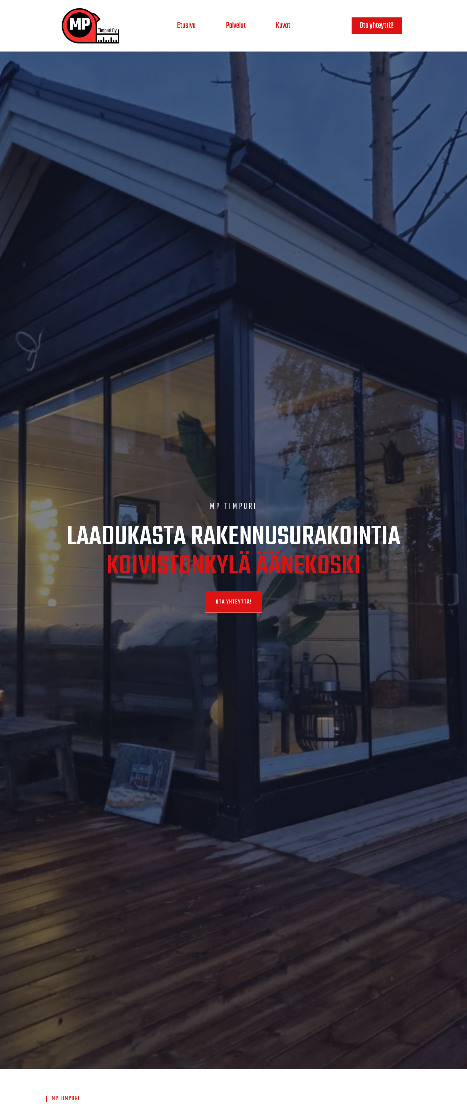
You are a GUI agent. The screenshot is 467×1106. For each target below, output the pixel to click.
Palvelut (236, 25)
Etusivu (186, 25)
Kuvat (283, 25)
